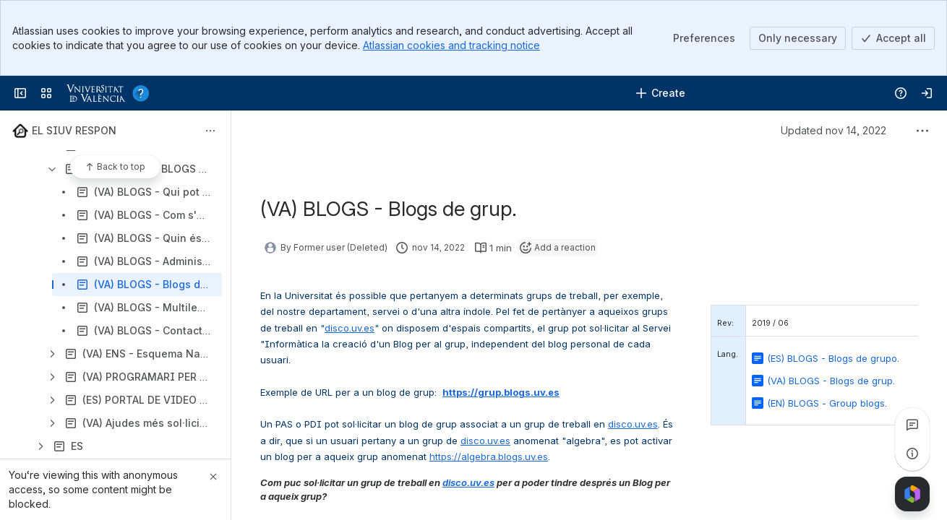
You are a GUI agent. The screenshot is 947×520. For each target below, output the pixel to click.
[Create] (660, 93)
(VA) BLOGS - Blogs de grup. (831, 380)
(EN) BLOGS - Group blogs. (827, 403)
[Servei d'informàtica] (111, 93)
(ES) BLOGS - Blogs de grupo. (833, 358)
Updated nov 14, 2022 (833, 130)
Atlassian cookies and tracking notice (451, 45)
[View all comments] (912, 424)
